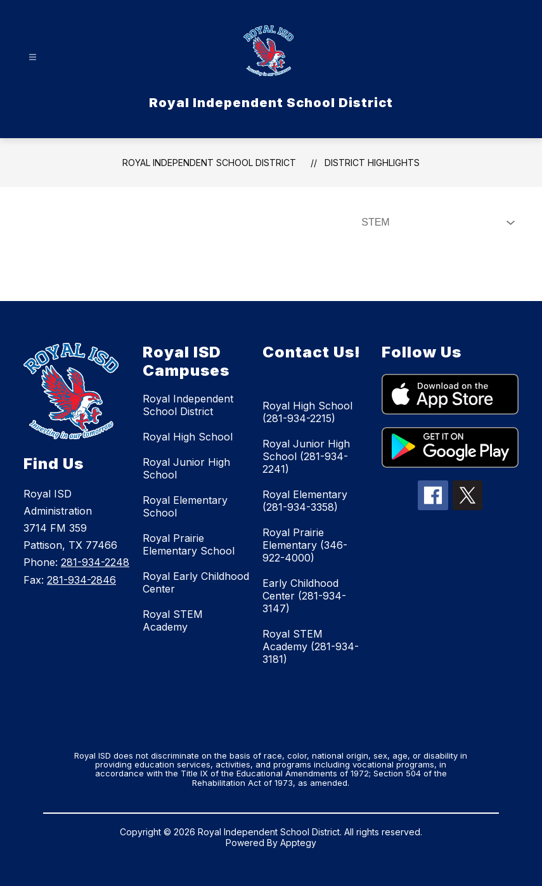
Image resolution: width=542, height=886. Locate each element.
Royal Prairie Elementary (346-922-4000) (304, 545)
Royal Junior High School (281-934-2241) (306, 456)
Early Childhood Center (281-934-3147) (304, 596)
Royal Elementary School (185, 506)
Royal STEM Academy (173, 620)
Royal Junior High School (186, 468)
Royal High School (188, 436)
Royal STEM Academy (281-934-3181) (310, 646)
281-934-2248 (95, 562)
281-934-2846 (81, 580)
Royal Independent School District (209, 162)
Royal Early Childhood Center (196, 582)
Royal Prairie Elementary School (189, 544)
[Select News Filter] (435, 222)
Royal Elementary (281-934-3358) (304, 500)
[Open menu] (32, 57)
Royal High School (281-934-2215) (307, 412)
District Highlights (372, 162)
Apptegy (298, 842)
